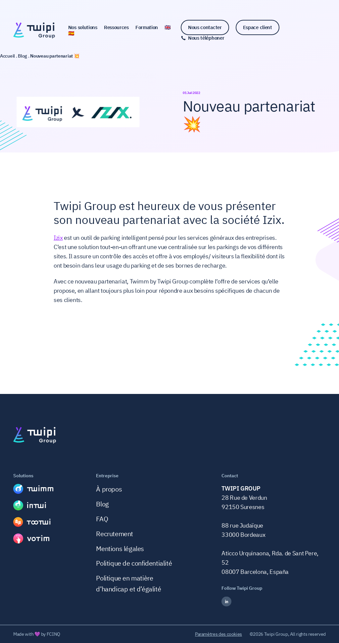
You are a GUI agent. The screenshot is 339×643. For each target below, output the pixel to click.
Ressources (116, 27)
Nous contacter (205, 27)
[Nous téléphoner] (202, 38)
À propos (109, 489)
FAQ (102, 518)
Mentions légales (120, 548)
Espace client (257, 27)
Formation (146, 27)
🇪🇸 (71, 33)
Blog (102, 503)
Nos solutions (82, 27)
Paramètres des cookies (218, 634)
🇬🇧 (168, 27)
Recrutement (114, 533)
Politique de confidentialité (134, 563)
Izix (58, 237)
